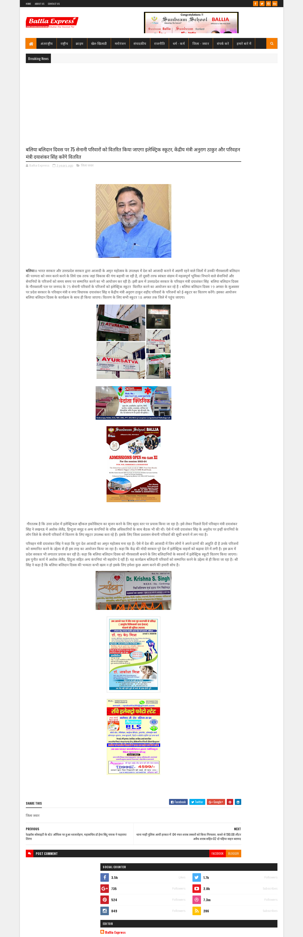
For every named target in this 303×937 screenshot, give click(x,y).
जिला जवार (87, 167)
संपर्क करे (223, 43)
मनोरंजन (120, 43)
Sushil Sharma (76, 930)
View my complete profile (217, 220)
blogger (185, 882)
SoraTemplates (43, 930)
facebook (170, 882)
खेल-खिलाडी (99, 43)
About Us (39, 3)
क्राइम (80, 43)
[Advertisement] (151, 101)
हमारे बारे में (244, 43)
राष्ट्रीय (64, 43)
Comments (258, 324)
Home (28, 3)
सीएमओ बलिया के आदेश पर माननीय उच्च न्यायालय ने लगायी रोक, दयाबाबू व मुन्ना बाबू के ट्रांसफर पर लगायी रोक (248, 244)
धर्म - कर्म (179, 43)
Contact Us (54, 3)
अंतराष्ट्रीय (47, 43)
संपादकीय (140, 43)
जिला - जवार (201, 43)
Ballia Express (217, 214)
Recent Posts (220, 324)
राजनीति (159, 43)
